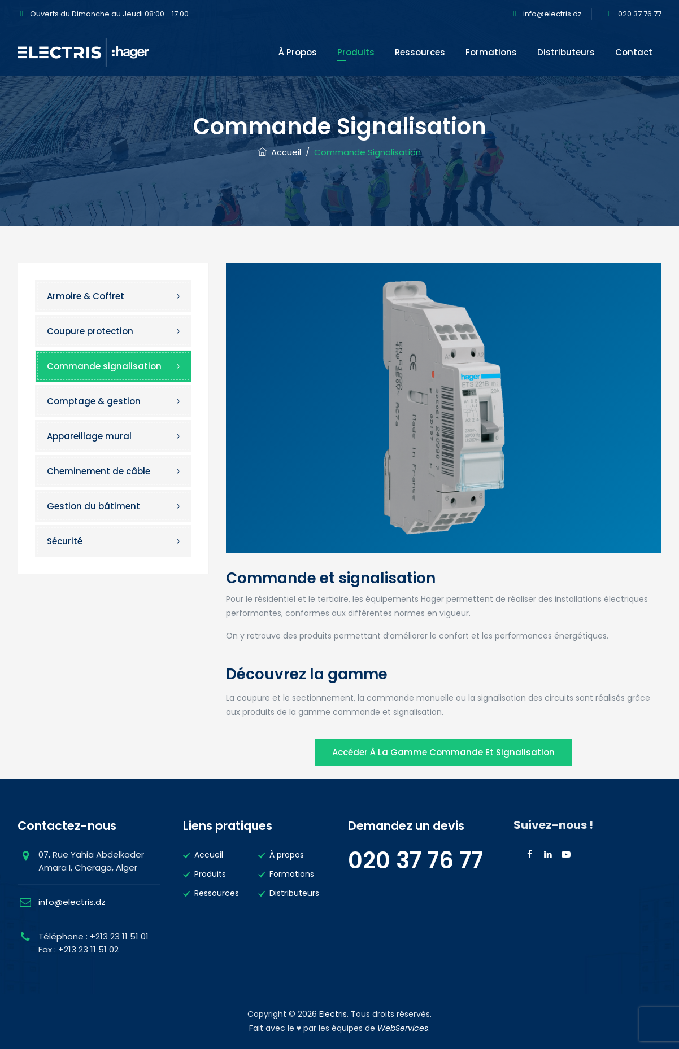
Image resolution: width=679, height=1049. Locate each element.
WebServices (402, 1028)
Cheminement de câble (98, 471)
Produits (356, 52)
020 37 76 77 (638, 13)
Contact (633, 52)
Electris (333, 1014)
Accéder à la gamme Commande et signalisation (443, 752)
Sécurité (64, 541)
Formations (491, 52)
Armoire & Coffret (85, 296)
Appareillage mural (89, 436)
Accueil (279, 152)
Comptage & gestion (94, 401)
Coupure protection (90, 331)
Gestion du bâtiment (93, 506)
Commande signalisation (104, 366)
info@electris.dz (552, 13)
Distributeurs (566, 52)
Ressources (420, 52)
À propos (297, 52)
